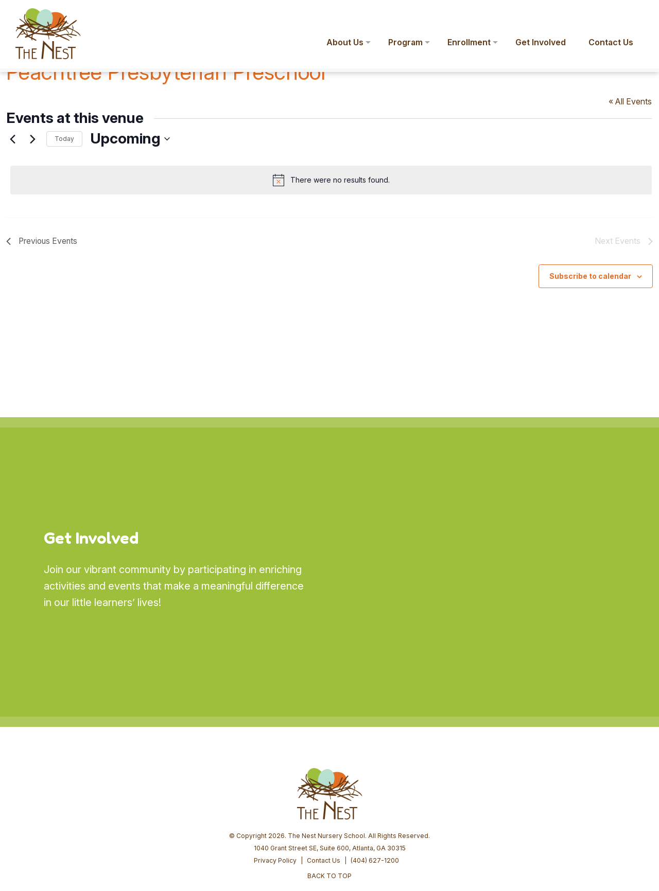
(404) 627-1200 (375, 782)
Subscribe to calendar (590, 275)
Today (64, 138)
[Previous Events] (12, 139)
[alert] (331, 180)
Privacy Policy (275, 782)
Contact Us (323, 782)
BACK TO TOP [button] (329, 797)
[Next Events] (32, 139)
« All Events (631, 101)
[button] (636, 14)
